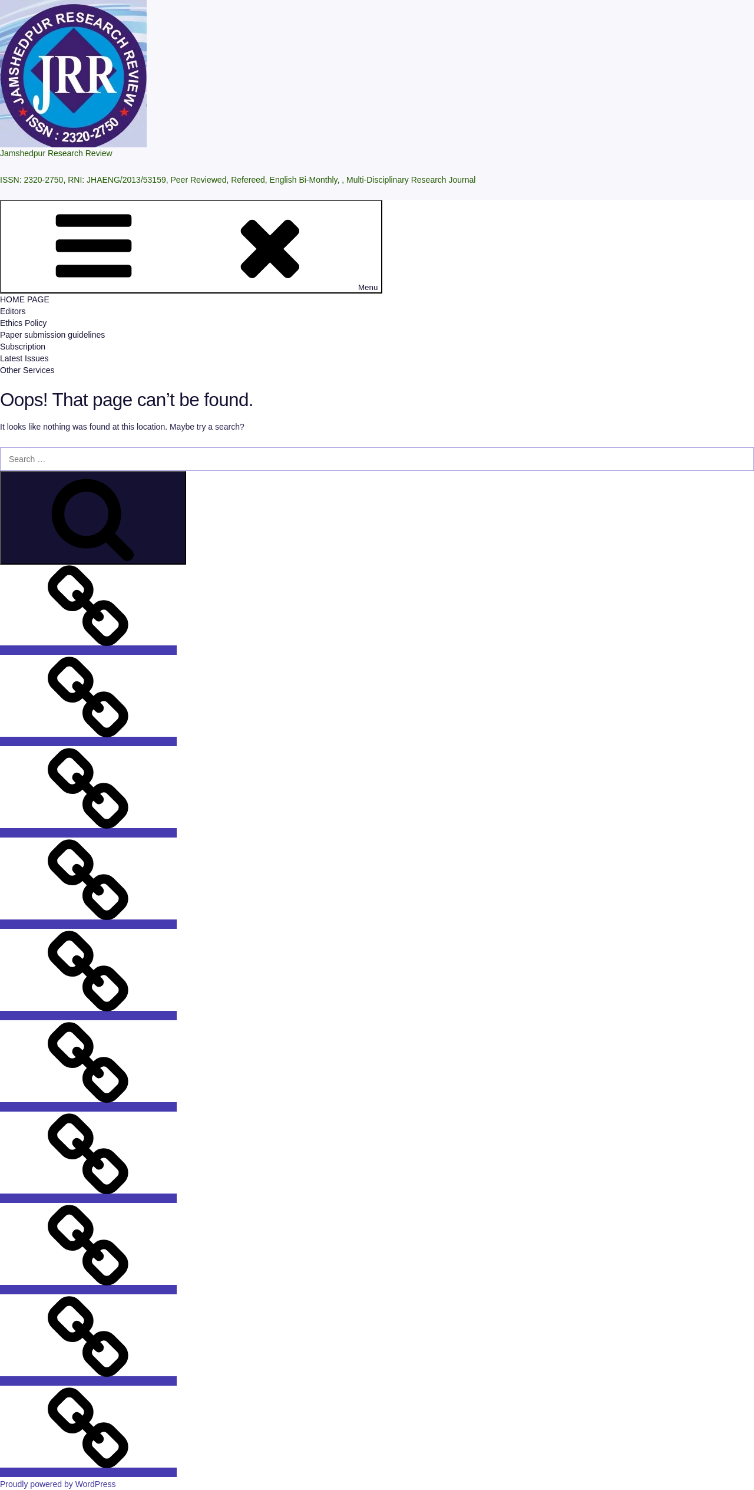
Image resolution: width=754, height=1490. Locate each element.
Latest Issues (24, 358)
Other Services (27, 370)
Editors (13, 311)
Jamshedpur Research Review (56, 153)
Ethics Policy (23, 323)
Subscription (22, 346)
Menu (191, 247)
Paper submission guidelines (52, 334)
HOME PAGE (24, 299)
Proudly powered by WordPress (58, 1484)
